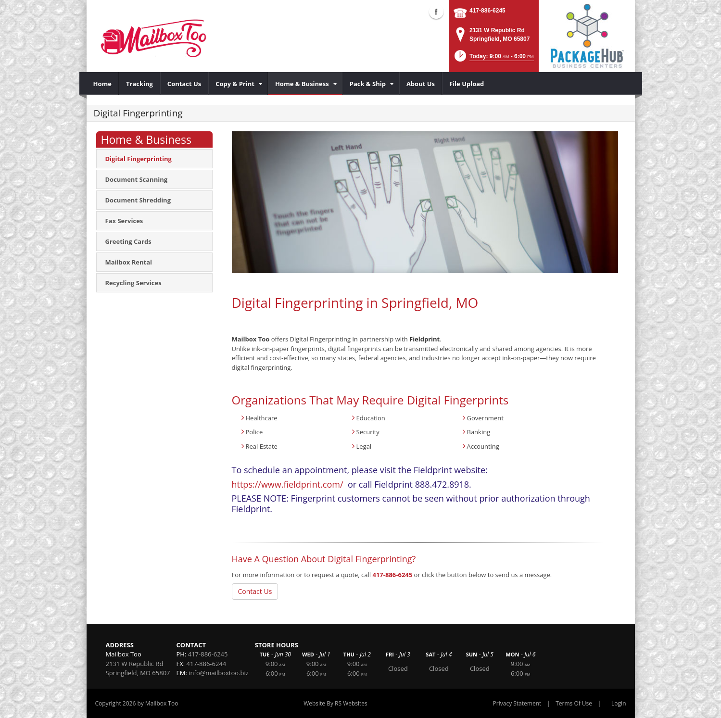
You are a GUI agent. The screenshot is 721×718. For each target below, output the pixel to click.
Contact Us (255, 591)
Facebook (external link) (436, 11)
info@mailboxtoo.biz (219, 672)
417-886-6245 (487, 10)
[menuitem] (103, 83)
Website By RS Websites (335, 703)
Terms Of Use (574, 703)
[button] (493, 59)
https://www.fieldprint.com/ (287, 484)
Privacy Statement (517, 703)
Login (618, 703)
